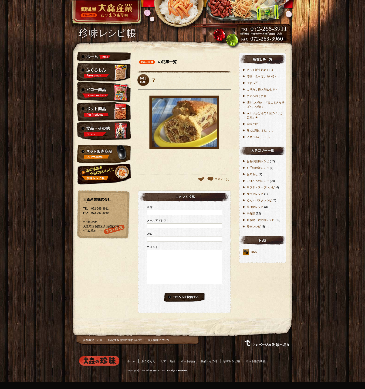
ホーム (131, 368)
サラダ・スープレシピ (261, 187)
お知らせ (252, 174)
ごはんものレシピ (258, 180)
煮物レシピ (254, 226)
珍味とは (252, 124)
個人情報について (159, 347)
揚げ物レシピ (255, 207)
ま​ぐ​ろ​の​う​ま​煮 (256, 96)
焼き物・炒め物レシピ (261, 220)
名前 (149, 207)
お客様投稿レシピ (258, 161)
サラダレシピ (255, 194)
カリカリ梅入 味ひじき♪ (262, 89)
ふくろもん (148, 368)
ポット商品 (188, 368)
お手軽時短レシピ (258, 167)
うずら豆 (252, 83)
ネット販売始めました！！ (263, 70)
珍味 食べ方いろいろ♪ (261, 76)
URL (149, 233)
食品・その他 (209, 368)
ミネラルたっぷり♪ (258, 137)
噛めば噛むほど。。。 (261, 130)
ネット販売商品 (255, 368)
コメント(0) (222, 179)
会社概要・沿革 (92, 347)
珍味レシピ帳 (231, 368)
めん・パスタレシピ (259, 200)
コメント (152, 247)
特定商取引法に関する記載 (125, 347)
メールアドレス (156, 220)
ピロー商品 (168, 368)
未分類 (251, 213)
